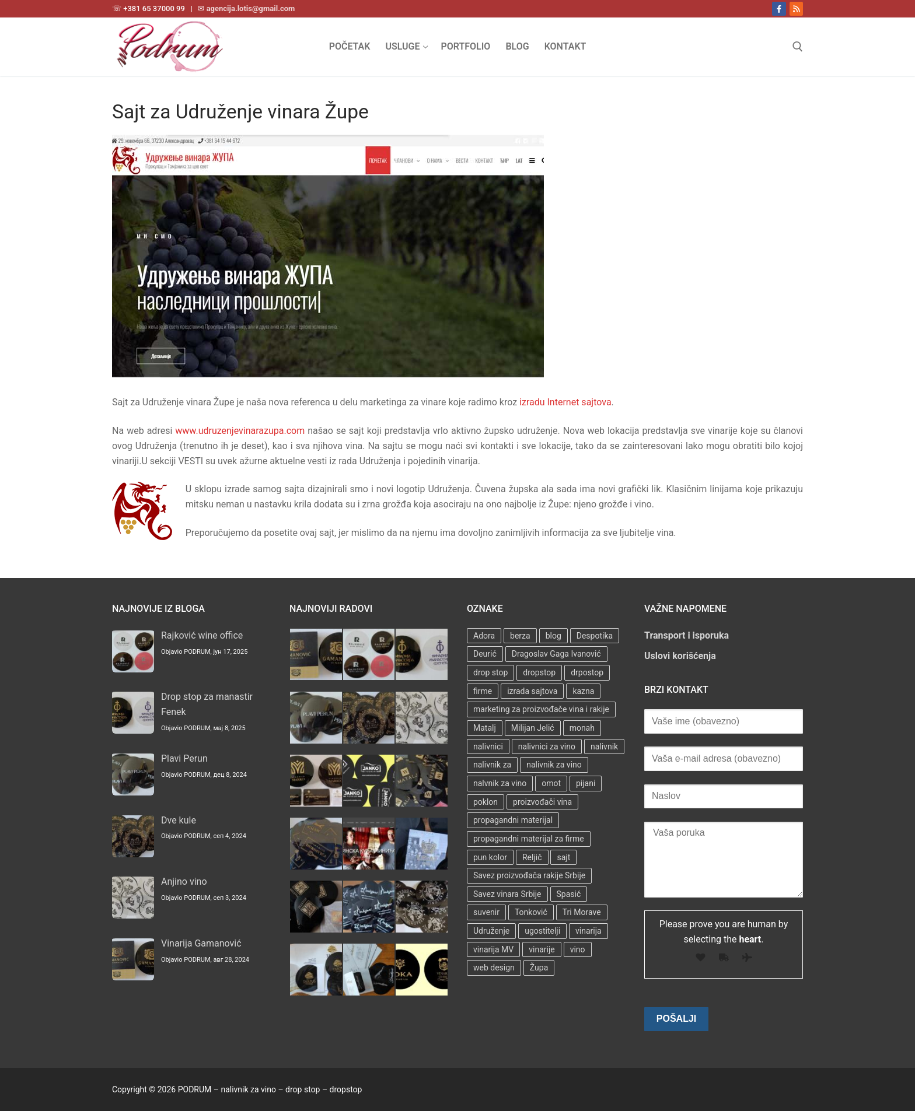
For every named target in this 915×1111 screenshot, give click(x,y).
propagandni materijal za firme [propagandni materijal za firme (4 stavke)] (528, 838)
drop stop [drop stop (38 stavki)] (490, 672)
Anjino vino (184, 881)
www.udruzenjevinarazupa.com (240, 430)
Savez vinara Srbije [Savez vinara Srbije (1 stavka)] (507, 894)
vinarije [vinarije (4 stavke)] (541, 949)
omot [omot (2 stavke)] (551, 783)
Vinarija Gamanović (201, 943)
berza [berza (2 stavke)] (520, 635)
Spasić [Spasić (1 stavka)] (569, 894)
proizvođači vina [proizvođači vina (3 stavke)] (542, 802)
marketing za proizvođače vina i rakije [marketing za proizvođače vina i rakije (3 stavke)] (541, 709)
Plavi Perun (184, 758)
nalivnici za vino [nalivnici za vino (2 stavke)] (546, 746)
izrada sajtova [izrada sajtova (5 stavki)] (532, 691)
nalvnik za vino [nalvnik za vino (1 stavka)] (499, 783)
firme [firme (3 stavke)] (482, 691)
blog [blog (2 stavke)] (553, 635)
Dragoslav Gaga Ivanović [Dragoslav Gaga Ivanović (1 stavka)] (556, 653)
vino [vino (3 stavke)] (577, 949)
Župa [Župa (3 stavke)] (539, 967)
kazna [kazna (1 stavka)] (583, 691)
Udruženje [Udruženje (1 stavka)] (491, 930)
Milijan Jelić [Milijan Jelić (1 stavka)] (532, 728)
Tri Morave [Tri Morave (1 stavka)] (582, 912)
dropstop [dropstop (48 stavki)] (539, 672)
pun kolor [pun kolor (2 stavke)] (490, 857)
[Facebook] (778, 8)
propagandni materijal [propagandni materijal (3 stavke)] (513, 820)
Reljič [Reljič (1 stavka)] (532, 857)
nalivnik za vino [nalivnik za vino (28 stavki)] (554, 764)
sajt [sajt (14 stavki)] (563, 857)
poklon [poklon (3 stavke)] (485, 802)
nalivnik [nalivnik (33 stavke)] (604, 746)
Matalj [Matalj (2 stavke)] (484, 728)
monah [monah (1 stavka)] (582, 728)
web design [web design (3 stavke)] (494, 967)
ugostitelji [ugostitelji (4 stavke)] (542, 930)
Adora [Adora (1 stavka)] (484, 635)
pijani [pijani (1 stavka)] (585, 783)
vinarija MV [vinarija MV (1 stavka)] (493, 949)
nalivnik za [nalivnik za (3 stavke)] (492, 764)
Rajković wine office (202, 635)
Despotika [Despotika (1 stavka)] (595, 635)
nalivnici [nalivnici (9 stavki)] (488, 746)
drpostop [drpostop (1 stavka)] (587, 672)
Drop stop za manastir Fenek (207, 704)
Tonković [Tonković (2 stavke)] (531, 912)
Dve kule (178, 820)
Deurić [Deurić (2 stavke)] (485, 653)
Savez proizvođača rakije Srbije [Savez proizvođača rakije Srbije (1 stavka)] (529, 875)
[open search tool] (797, 46)
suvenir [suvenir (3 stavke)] (486, 912)
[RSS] (796, 8)
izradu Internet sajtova (565, 402)
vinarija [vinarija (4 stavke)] (588, 930)
